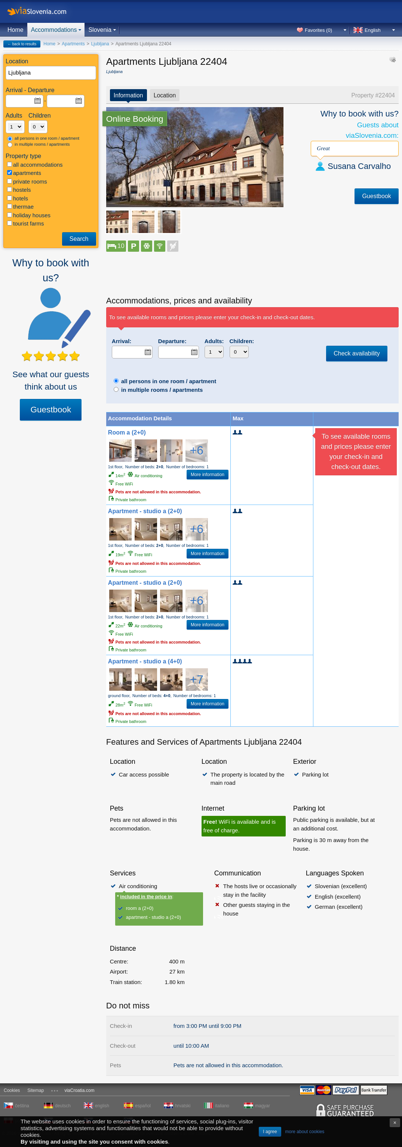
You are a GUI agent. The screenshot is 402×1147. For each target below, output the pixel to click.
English (373, 30)
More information (207, 474)
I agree (270, 1131)
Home (15, 30)
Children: (242, 341)
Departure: (172, 341)
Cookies (12, 1090)
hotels (17, 198)
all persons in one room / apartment (43, 138)
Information (128, 95)
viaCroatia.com (79, 1090)
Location (165, 95)
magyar (262, 1105)
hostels (19, 190)
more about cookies (305, 1131)
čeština (22, 1105)
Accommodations (54, 30)
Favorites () (318, 30)
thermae (20, 206)
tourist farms (25, 223)
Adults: (214, 341)
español (143, 1105)
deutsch (63, 1105)
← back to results (21, 44)
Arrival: (122, 341)
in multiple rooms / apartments (38, 144)
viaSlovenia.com (43, 11)
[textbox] (51, 73)
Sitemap (35, 1090)
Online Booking (134, 119)
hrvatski (182, 1105)
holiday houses (28, 215)
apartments (24, 173)
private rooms (27, 181)
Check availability (357, 353)
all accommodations (35, 164)
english (102, 1105)
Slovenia (99, 30)
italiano (222, 1105)
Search (79, 239)
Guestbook (50, 409)
